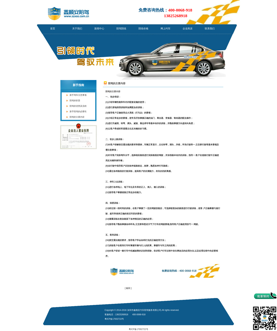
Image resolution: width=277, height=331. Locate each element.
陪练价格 (143, 28)
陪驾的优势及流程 (78, 106)
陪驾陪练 (121, 28)
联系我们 (210, 28)
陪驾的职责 (75, 100)
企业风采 (188, 28)
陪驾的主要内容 (77, 117)
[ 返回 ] (128, 288)
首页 (52, 28)
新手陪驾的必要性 (78, 111)
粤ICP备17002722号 (138, 329)
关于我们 (77, 28)
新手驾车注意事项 (78, 95)
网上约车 (165, 28)
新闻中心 (99, 28)
